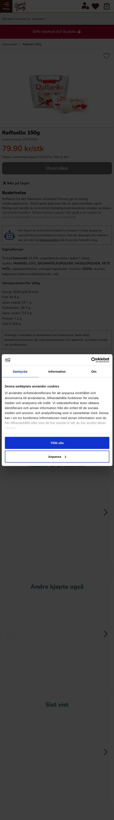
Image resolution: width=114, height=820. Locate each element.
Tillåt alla (57, 443)
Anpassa (57, 456)
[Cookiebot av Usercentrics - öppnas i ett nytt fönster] (91, 360)
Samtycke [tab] (20, 371)
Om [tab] (94, 371)
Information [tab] (57, 371)
